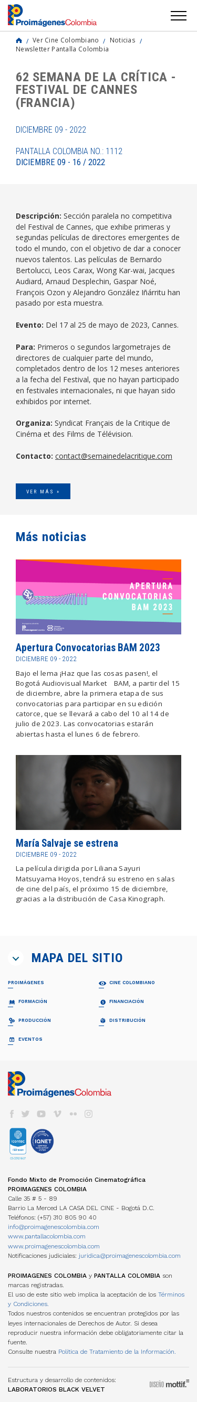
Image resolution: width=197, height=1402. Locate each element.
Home (19, 40)
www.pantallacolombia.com (47, 1236)
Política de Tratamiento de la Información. (117, 1351)
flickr (73, 1114)
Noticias (123, 40)
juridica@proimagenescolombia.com (130, 1255)
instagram (89, 1114)
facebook (11, 1114)
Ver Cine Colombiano (66, 40)
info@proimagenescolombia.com (53, 1227)
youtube (41, 1114)
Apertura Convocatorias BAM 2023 (88, 648)
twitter (25, 1114)
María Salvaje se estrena (67, 843)
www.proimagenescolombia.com (54, 1246)
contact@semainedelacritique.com (113, 456)
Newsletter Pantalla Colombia (62, 49)
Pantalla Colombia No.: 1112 (69, 156)
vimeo (57, 1114)
